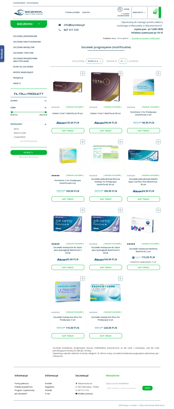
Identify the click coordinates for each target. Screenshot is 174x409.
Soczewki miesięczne (24, 47)
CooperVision (20, 137)
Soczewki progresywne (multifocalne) (25, 59)
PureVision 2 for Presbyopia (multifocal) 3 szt (143, 113)
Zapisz (147, 388)
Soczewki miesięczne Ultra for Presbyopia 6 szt (105, 318)
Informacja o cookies (128, 405)
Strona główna (72, 12)
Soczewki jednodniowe (25, 36)
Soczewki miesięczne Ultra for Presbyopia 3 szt (67, 318)
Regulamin (49, 387)
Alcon (16, 129)
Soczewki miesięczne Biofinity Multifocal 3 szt (143, 250)
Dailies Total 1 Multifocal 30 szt (67, 113)
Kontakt (86, 12)
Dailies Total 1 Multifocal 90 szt (105, 113)
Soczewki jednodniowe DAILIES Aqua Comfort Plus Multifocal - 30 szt (143, 182)
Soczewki (29, 24)
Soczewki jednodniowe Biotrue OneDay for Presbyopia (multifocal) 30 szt (105, 182)
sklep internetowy (147, 405)
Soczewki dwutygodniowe (27, 41)
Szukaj (28, 152)
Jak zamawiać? (21, 393)
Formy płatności (22, 383)
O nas (47, 393)
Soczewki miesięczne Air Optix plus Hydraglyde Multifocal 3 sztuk (67, 250)
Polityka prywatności (24, 387)
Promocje (18, 78)
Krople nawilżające (23, 72)
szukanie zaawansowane (123, 15)
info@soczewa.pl (74, 25)
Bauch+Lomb (20, 133)
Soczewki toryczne (23, 53)
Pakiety (17, 83)
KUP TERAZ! (68, 130)
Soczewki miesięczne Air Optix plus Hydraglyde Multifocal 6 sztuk (105, 250)
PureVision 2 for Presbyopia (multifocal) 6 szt (68, 181)
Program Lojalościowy (24, 390)
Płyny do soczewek (23, 66)
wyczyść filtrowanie (28, 141)
